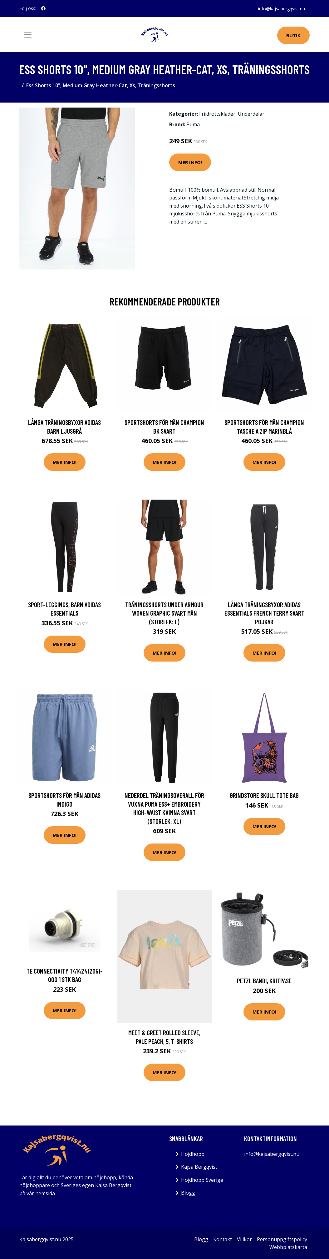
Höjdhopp (192, 1154)
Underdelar (251, 113)
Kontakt (222, 1239)
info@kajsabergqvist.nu (281, 8)
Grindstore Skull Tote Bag (264, 795)
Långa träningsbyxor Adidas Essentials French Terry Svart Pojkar (264, 613)
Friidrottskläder (217, 113)
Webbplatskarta (288, 1247)
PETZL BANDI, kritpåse (264, 981)
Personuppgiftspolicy (282, 1239)
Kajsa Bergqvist (199, 1166)
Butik (293, 35)
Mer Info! (190, 162)
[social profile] (43, 8)
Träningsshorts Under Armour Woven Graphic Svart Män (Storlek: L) (164, 613)
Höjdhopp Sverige (202, 1179)
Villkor (244, 1239)
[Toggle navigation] (27, 35)
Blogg (188, 1192)
